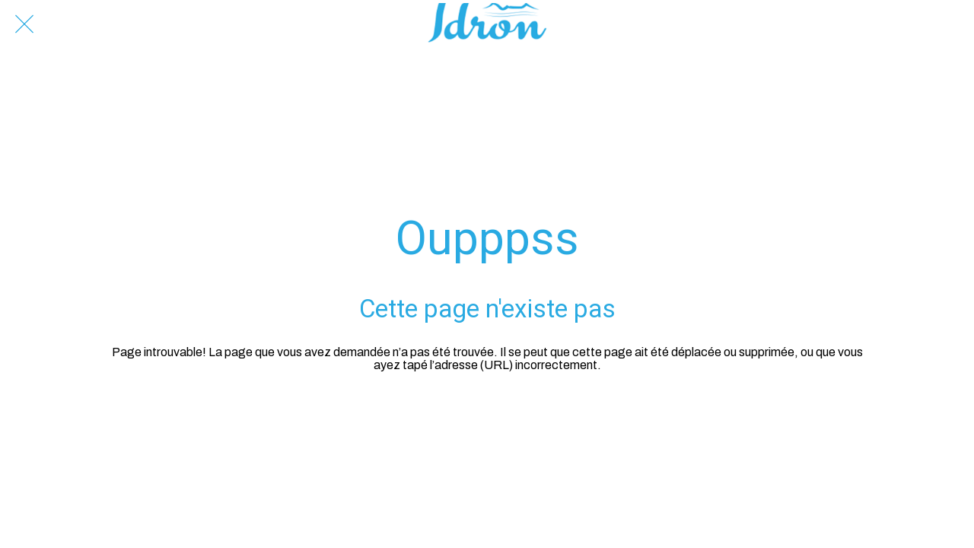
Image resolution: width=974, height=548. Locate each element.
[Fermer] (24, 24)
